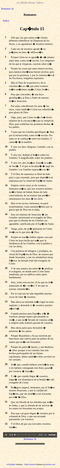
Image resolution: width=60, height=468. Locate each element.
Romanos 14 (7, 8)
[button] (6, 435)
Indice (6, 20)
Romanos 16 (30, 439)
